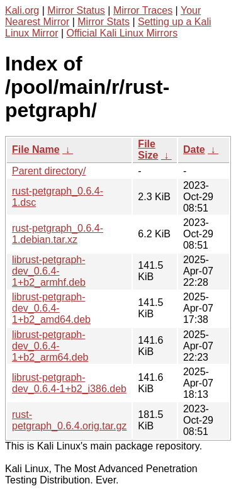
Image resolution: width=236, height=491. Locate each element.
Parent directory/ (49, 171)
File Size (148, 149)
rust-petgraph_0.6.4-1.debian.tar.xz (57, 234)
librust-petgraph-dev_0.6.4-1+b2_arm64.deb (50, 346)
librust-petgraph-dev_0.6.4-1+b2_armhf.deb (49, 271)
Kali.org (22, 10)
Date (194, 149)
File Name (36, 149)
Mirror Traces (142, 10)
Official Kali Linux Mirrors (122, 33)
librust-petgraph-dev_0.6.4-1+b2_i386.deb (69, 383)
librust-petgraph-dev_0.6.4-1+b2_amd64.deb (51, 308)
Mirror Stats (103, 21)
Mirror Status (76, 10)
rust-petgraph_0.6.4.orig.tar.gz (69, 420)
